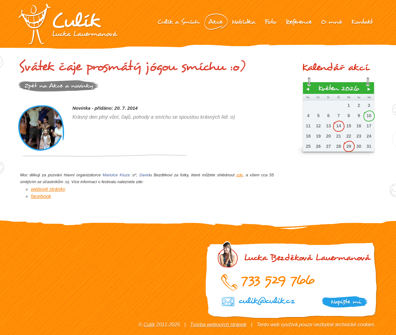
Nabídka (243, 21)
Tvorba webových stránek (218, 324)
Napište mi (346, 302)
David (144, 175)
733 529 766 (277, 280)
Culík (149, 324)
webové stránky (48, 189)
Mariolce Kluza (116, 175)
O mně (331, 21)
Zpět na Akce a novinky (58, 86)
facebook (41, 196)
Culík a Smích (178, 21)
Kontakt (362, 21)
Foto (270, 21)
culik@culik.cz (266, 301)
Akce (215, 21)
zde (239, 175)
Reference (299, 21)
